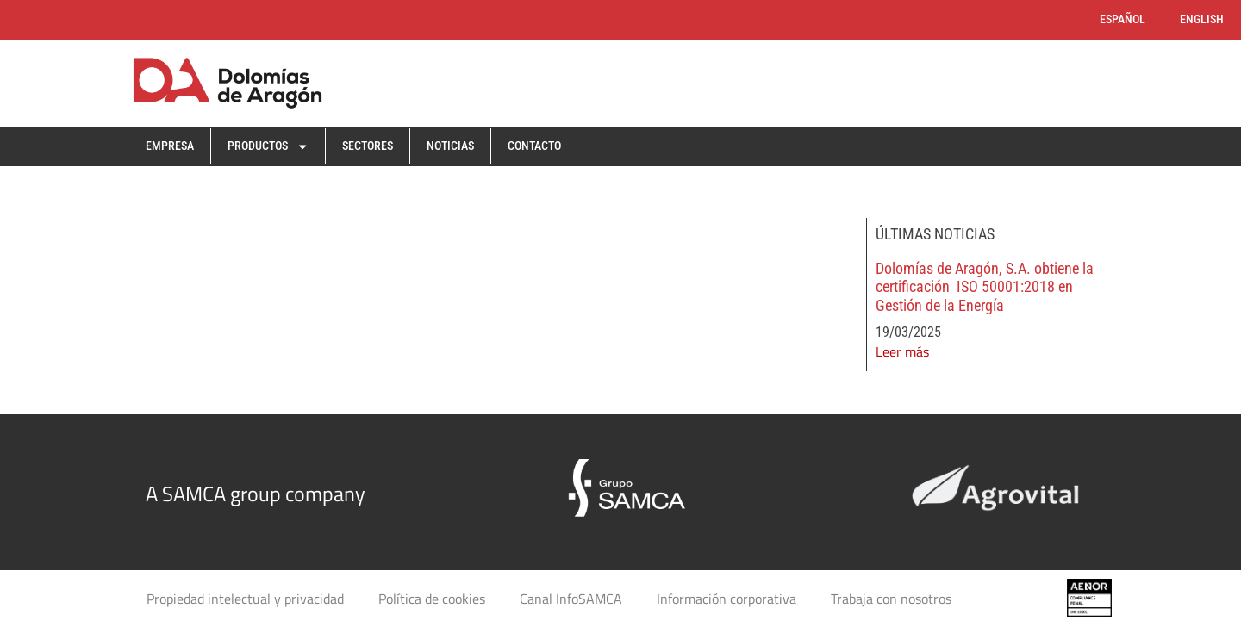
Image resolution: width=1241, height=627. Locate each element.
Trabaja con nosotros (891, 598)
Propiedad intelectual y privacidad (245, 598)
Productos (268, 146)
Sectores (367, 146)
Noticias (450, 146)
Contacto (534, 146)
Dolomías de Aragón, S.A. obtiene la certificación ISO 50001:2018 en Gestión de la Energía (985, 286)
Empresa (170, 146)
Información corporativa (726, 598)
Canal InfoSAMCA (571, 598)
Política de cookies (431, 598)
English (1202, 19)
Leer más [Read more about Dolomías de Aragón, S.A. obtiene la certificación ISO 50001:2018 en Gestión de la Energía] (902, 351)
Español (1122, 19)
